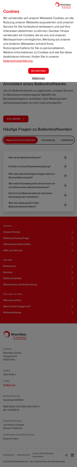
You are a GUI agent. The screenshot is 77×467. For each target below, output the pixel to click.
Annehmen (38, 70)
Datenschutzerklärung (18, 61)
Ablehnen (38, 78)
